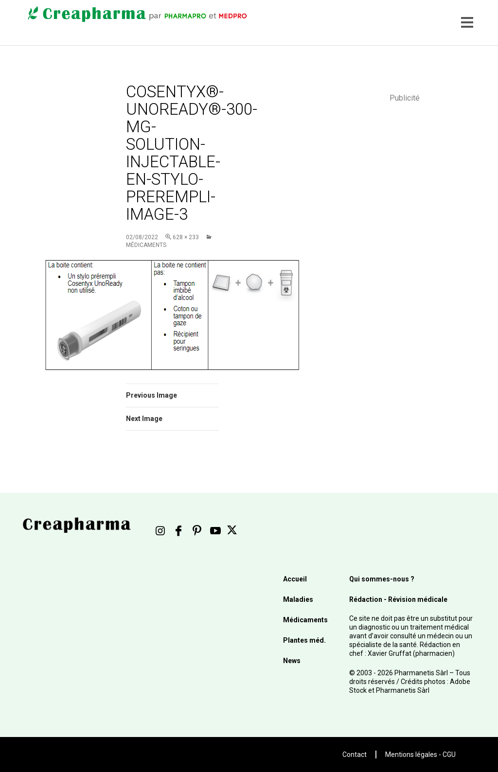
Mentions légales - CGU (420, 754)
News (292, 661)
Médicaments (305, 620)
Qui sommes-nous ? (381, 579)
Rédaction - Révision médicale (398, 599)
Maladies (298, 599)
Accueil (295, 579)
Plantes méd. (304, 640)
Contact (354, 754)
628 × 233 (186, 237)
